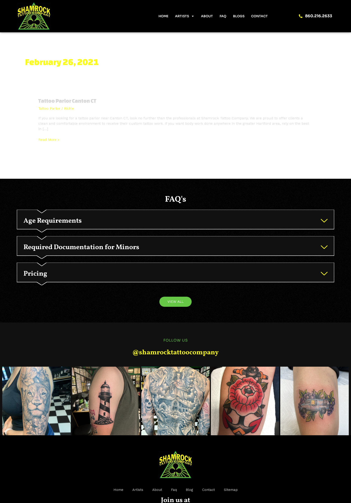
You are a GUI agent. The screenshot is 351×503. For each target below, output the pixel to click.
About (207, 16)
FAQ (223, 16)
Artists (184, 16)
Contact (259, 16)
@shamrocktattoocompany (175, 368)
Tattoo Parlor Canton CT (68, 101)
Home (163, 16)
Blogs (238, 16)
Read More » (49, 139)
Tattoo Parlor (49, 108)
